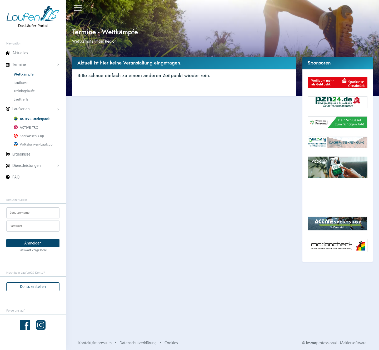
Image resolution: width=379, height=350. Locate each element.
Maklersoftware (353, 343)
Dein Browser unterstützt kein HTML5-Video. (338, 197)
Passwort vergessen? (33, 249)
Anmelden (33, 243)
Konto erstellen (33, 286)
